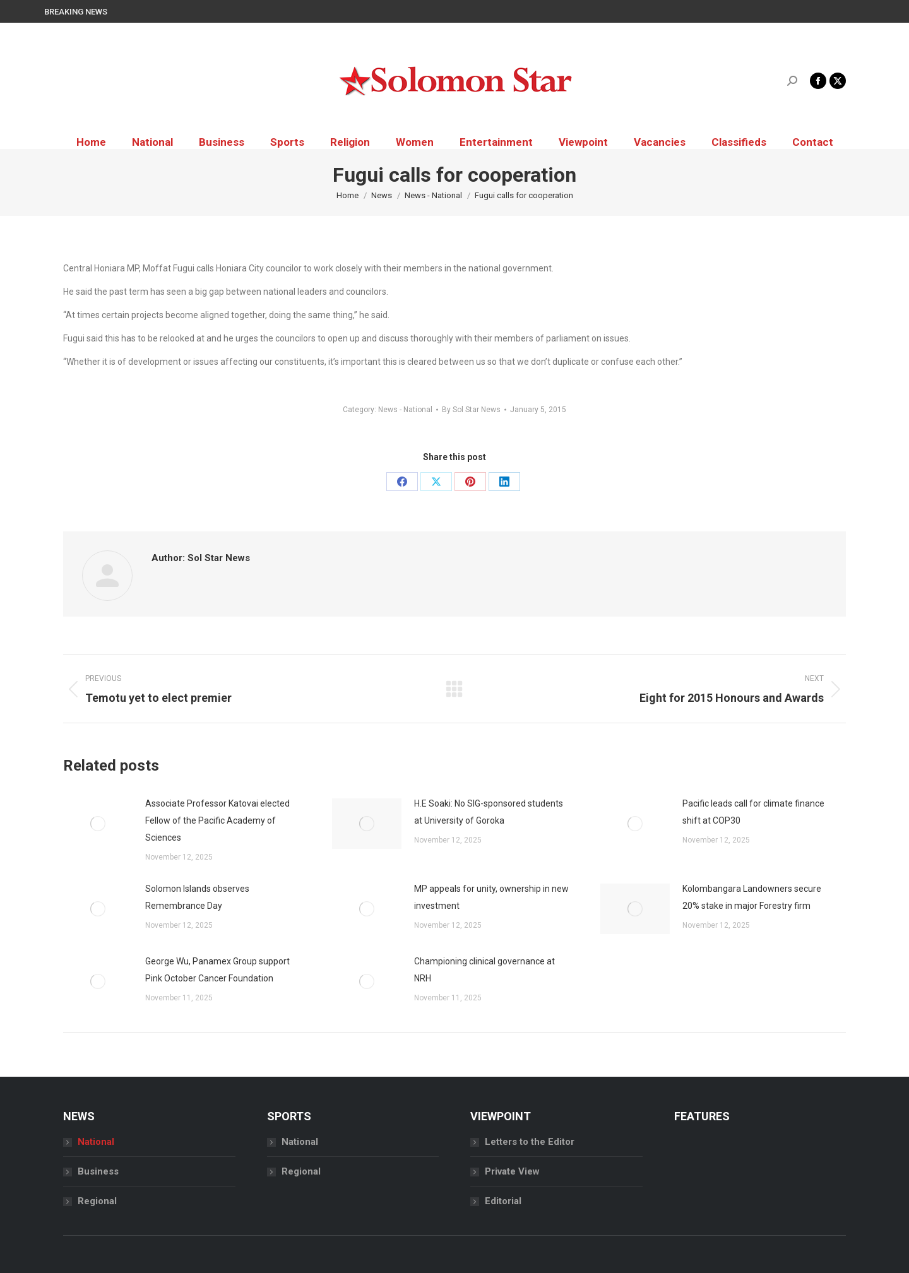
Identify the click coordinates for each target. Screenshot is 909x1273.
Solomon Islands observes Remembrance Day (197, 897)
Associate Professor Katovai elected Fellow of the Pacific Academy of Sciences (217, 820)
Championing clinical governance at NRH (484, 969)
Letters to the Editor (529, 1141)
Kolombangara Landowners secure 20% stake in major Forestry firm (751, 897)
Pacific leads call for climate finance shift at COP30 (753, 812)
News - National (405, 409)
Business (98, 1171)
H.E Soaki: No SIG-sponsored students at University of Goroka (488, 812)
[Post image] (98, 823)
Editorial (503, 1201)
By (471, 409)
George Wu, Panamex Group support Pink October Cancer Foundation (217, 969)
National (96, 1141)
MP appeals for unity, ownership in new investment (491, 897)
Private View (512, 1171)
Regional (97, 1201)
